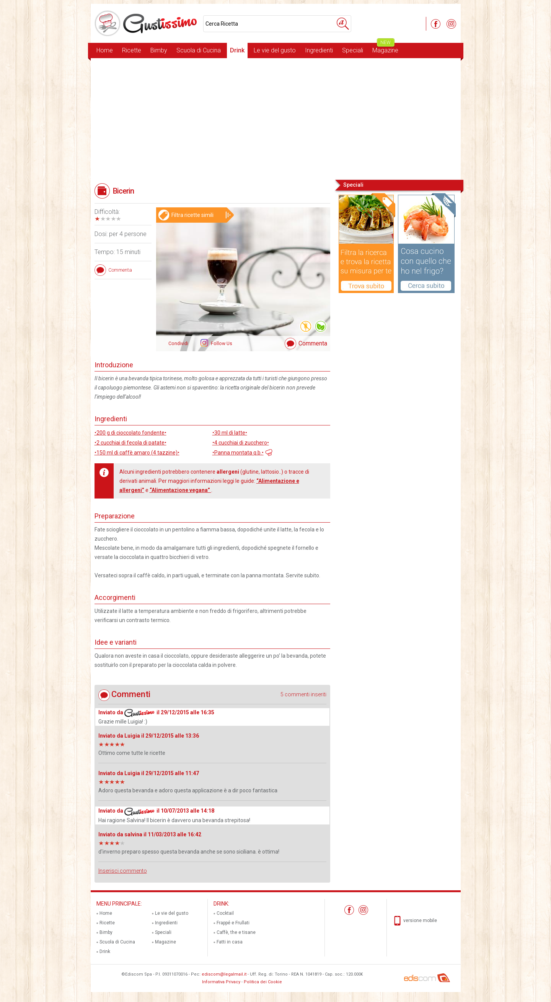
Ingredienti (319, 50)
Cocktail (225, 913)
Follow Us (221, 343)
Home (104, 50)
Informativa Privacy (221, 981)
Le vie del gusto (275, 50)
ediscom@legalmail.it (224, 974)
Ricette (131, 50)
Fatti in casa (230, 942)
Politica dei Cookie (263, 981)
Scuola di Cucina (198, 50)
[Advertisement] (276, 118)
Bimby (158, 50)
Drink (237, 50)
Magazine (385, 48)
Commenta (312, 343)
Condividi (178, 343)
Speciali (352, 50)
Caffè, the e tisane (236, 932)
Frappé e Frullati (233, 922)
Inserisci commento (122, 871)
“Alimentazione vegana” (180, 490)
